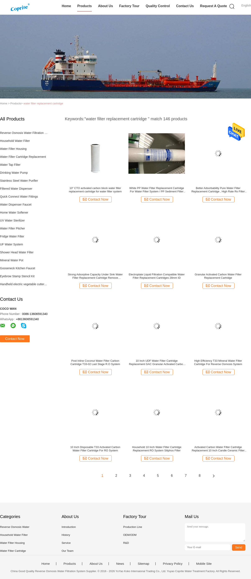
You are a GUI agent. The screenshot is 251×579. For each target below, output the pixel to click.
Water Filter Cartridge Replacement (23, 156)
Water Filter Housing (13, 148)
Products (84, 6)
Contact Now (14, 339)
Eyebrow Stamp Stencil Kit (17, 276)
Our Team (67, 550)
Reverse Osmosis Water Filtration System (23, 133)
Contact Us (185, 6)
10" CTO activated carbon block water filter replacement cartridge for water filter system (95, 190)
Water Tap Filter (10, 164)
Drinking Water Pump (14, 172)
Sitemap (143, 563)
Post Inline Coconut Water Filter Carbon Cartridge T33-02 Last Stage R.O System (95, 362)
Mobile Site (204, 563)
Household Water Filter (15, 140)
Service (65, 542)
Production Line (132, 526)
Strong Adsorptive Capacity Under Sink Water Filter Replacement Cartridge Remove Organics (95, 276)
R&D (126, 542)
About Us (105, 6)
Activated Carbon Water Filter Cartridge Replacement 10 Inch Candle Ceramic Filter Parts (218, 449)
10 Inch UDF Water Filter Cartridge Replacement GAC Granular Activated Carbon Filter (156, 362)
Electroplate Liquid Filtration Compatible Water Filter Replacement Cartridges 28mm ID (157, 276)
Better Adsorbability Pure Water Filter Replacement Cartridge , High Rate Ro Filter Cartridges (218, 190)
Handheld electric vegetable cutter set (23, 284)
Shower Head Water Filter (17, 252)
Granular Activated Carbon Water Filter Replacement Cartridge (218, 276)
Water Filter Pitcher (12, 228)
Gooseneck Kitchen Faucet (17, 268)
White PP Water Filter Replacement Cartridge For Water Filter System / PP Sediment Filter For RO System (156, 190)
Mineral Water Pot (11, 260)
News (120, 563)
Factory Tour (129, 6)
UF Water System (11, 244)
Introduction (68, 526)
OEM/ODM (130, 534)
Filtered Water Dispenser (16, 188)
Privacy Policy (172, 563)
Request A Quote (213, 6)
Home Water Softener (14, 212)
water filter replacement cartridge (43, 103)
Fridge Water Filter (12, 236)
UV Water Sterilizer (12, 220)
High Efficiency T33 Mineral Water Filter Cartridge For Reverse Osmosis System (218, 362)
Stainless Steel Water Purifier (19, 180)
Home (66, 6)
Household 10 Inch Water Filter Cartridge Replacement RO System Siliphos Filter (156, 449)
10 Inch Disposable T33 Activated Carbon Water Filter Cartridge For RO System (95, 449)
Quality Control (158, 6)
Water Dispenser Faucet (15, 204)
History (65, 534)
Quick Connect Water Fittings (19, 196)
